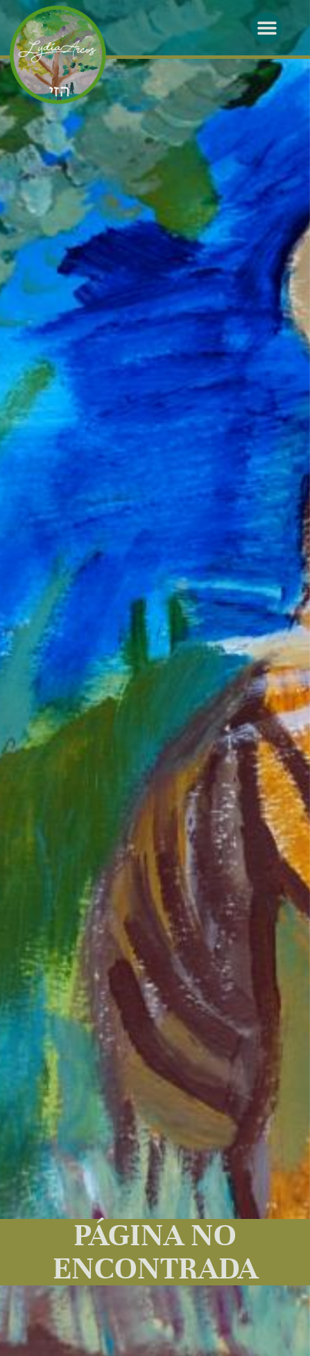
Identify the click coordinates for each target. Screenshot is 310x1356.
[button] (266, 28)
